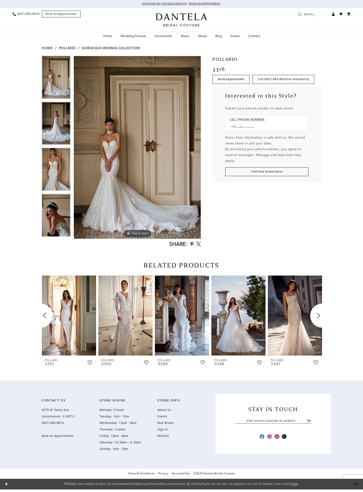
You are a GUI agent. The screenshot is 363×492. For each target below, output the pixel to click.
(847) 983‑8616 (53, 424)
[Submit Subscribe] (309, 422)
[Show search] (312, 14)
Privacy (163, 476)
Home (47, 48)
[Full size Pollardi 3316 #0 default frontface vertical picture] (137, 147)
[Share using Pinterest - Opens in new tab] (191, 245)
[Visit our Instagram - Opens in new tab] (269, 439)
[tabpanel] (56, 79)
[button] (333, 14)
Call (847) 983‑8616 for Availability (247, 93)
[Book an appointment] (61, 14)
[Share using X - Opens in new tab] (198, 245)
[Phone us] (26, 14)
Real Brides (165, 424)
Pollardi (67, 48)
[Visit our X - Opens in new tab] (285, 439)
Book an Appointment (207, 4)
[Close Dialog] (7, 486)
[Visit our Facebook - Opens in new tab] (260, 439)
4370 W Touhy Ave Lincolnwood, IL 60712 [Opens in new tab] (58, 414)
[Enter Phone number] (264, 142)
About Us (164, 411)
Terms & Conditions (141, 476)
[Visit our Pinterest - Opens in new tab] (277, 439)
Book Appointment (233, 80)
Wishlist (163, 437)
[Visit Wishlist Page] (341, 14)
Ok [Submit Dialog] (355, 486)
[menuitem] (26, 14)
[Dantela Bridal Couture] (181, 20)
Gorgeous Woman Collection (111, 48)
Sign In (162, 430)
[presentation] (69, 317)
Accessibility (181, 476)
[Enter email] (273, 422)
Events (162, 417)
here (294, 486)
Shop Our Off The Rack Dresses (162, 4)
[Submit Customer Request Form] (266, 188)
